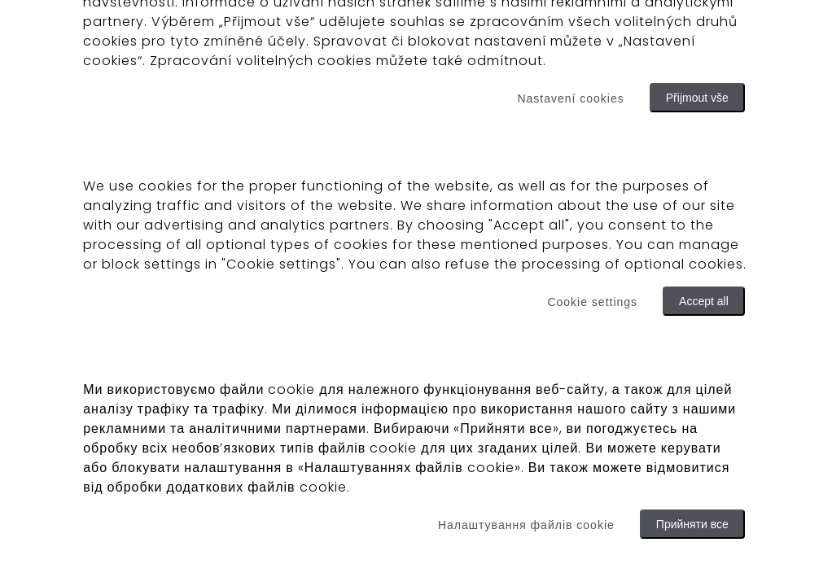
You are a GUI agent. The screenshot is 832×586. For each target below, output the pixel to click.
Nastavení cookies (570, 98)
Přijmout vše (697, 97)
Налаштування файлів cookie (526, 524)
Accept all (704, 301)
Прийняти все (692, 524)
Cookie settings (592, 301)
